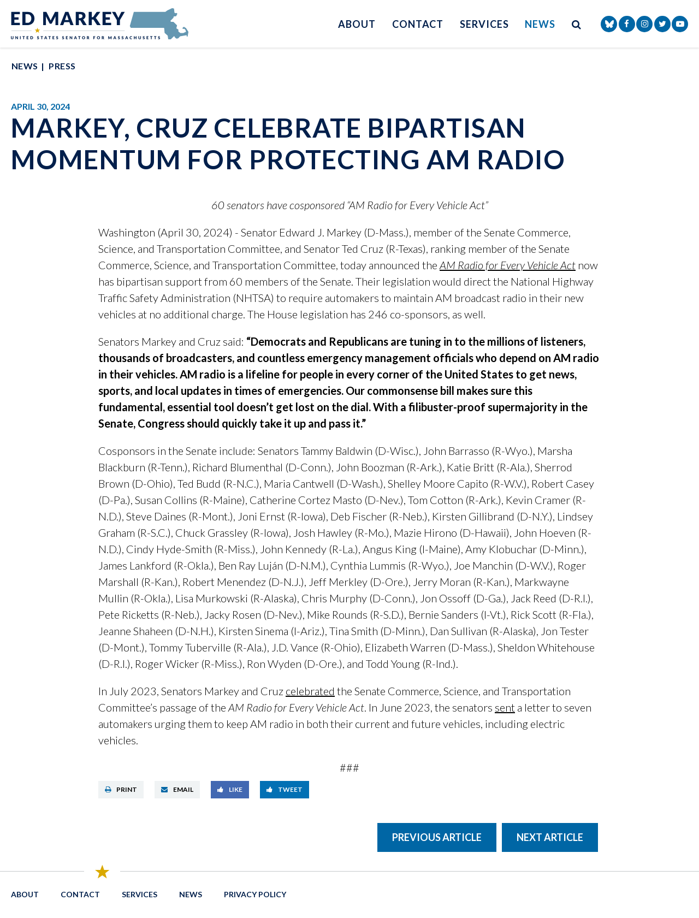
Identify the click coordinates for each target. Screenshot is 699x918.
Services (484, 24)
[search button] (577, 24)
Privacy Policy (255, 894)
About (357, 24)
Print (121, 789)
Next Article (550, 837)
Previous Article (437, 837)
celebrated (310, 690)
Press (62, 66)
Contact (417, 24)
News (540, 24)
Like (229, 789)
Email (177, 789)
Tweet (284, 789)
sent (505, 707)
